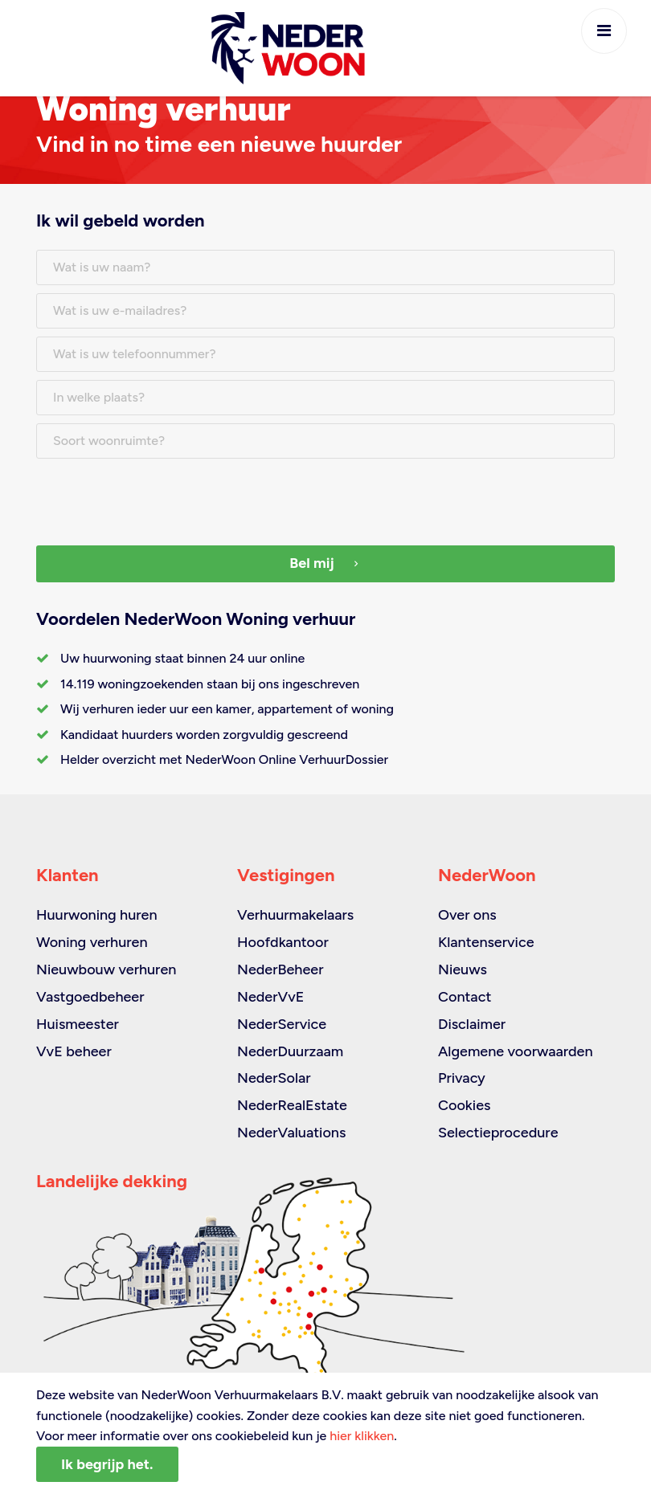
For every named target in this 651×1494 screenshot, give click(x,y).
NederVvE (270, 997)
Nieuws (462, 969)
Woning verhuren (92, 942)
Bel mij (325, 563)
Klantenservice (486, 942)
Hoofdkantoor (283, 942)
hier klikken (362, 1435)
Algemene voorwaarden (515, 1051)
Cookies (464, 1105)
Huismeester (77, 1024)
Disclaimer (472, 1024)
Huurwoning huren (97, 915)
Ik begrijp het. (107, 1464)
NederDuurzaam (290, 1051)
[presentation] (158, 498)
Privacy (461, 1078)
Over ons (467, 915)
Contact (464, 997)
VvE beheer (74, 1051)
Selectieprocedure (498, 1132)
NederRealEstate (292, 1105)
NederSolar (274, 1078)
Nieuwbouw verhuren (106, 969)
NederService (281, 1024)
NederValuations (291, 1132)
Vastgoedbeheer (90, 997)
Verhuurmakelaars (295, 915)
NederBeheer (280, 969)
